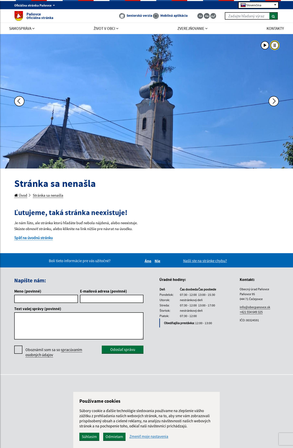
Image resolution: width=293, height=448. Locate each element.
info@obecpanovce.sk (255, 307)
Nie (158, 260)
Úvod (20, 195)
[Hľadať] (273, 16)
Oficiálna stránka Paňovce (34, 5)
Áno (149, 260)
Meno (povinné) (27, 291)
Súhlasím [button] (89, 436)
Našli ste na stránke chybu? (205, 260)
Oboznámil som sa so (53, 352)
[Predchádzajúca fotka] (19, 101)
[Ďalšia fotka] (274, 101)
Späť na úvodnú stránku (33, 237)
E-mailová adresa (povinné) (103, 291)
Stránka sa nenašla (48, 195)
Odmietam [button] (114, 436)
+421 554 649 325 (251, 312)
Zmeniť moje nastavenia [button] (148, 436)
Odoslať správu (122, 349)
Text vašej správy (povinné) (37, 308)
